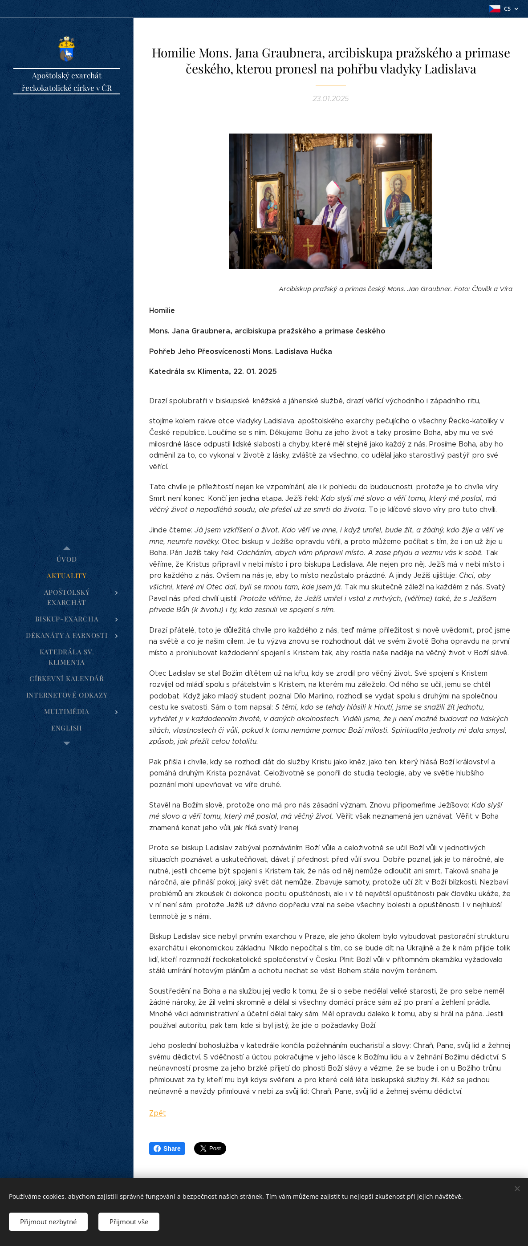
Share (167, 1148)
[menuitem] (67, 559)
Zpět (157, 1113)
